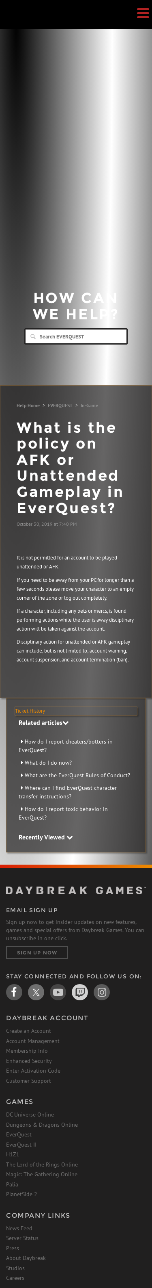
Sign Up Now (37, 953)
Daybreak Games (26, 23)
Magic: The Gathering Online (41, 1174)
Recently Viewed (46, 837)
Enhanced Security (29, 1061)
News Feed (19, 1228)
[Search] (76, 336)
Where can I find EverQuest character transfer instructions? (68, 792)
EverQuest (19, 1134)
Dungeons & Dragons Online (42, 1124)
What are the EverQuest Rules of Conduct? (77, 775)
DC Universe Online (30, 1114)
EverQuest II (21, 1144)
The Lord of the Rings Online (42, 1164)
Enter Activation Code (33, 1070)
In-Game (89, 405)
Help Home (28, 405)
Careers (15, 1277)
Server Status (22, 1238)
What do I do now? (48, 762)
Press (12, 1248)
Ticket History (30, 710)
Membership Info (27, 1050)
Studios (15, 1268)
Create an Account (28, 1030)
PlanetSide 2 (21, 1194)
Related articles (44, 722)
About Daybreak (26, 1258)
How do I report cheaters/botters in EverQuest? (66, 746)
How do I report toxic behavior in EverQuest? (63, 813)
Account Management (33, 1041)
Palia (12, 1184)
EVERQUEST (60, 405)
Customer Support (28, 1080)
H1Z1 (12, 1154)
